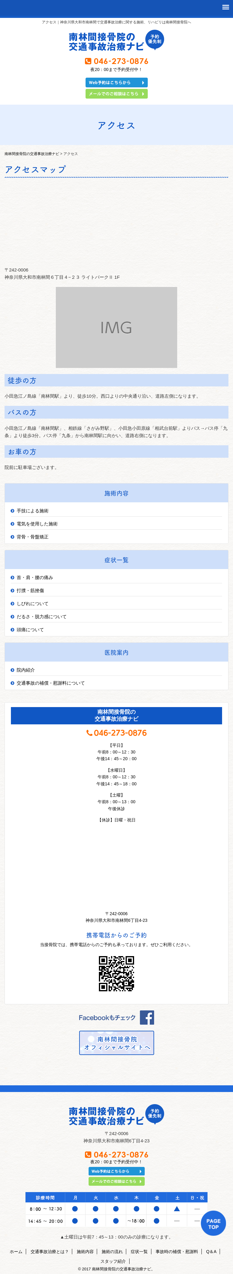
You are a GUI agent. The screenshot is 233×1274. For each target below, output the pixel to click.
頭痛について (30, 629)
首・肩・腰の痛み (35, 577)
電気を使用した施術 (37, 523)
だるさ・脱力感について (42, 616)
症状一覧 (139, 1251)
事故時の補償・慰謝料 (177, 1251)
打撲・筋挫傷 (30, 590)
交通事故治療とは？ (50, 1251)
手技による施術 (33, 510)
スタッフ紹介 (113, 1261)
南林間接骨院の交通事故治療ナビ (32, 154)
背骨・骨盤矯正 (33, 536)
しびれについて (33, 603)
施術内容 (85, 1251)
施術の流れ (112, 1251)
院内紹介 (26, 669)
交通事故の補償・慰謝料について (51, 683)
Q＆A (211, 1251)
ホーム (16, 1251)
